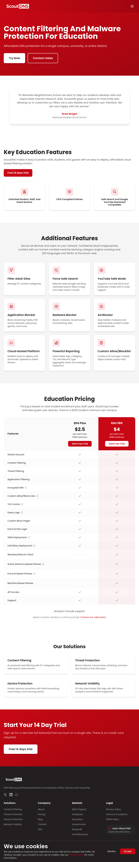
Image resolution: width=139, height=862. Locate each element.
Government (79, 824)
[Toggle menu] (132, 6)
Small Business (80, 834)
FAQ (40, 829)
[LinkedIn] (10, 794)
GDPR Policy (112, 819)
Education (77, 819)
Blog (40, 819)
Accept (128, 851)
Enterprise (77, 814)
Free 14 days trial (18, 173)
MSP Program (79, 809)
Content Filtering (13, 809)
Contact (42, 824)
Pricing (41, 814)
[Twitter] (5, 794)
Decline (111, 851)
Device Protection (13, 819)
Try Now (14, 58)
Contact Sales (43, 58)
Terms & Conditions (116, 814)
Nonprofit (77, 829)
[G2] (16, 794)
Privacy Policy (113, 809)
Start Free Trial (80, 443)
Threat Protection (13, 814)
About (41, 809)
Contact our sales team (93, 617)
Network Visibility (13, 824)
